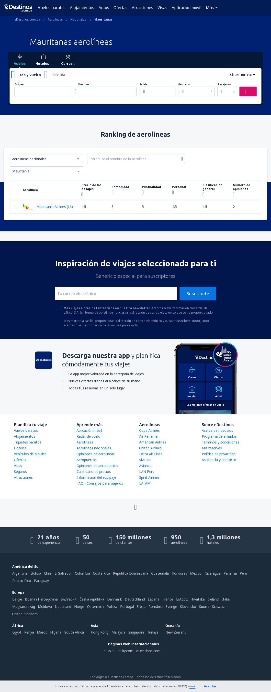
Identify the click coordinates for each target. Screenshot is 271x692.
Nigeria (55, 632)
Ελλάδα (182, 599)
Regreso (184, 84)
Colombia (82, 573)
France (167, 599)
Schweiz (218, 606)
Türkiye (152, 632)
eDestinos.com (148, 650)
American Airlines (152, 442)
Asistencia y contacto (219, 459)
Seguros (20, 471)
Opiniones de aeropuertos (97, 465)
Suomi (204, 606)
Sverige (171, 606)
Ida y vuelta (30, 74)
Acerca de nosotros (217, 430)
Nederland (63, 606)
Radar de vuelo (88, 436)
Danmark (114, 599)
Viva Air (145, 459)
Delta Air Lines (150, 454)
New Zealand (175, 632)
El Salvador (63, 573)
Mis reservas (212, 448)
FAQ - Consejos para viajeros (100, 483)
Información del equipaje (96, 477)
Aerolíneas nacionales (94, 448)
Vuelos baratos (52, 7)
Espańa (153, 599)
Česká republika (91, 599)
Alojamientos (82, 7)
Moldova (45, 606)
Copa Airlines (149, 430)
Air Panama (148, 436)
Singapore (136, 632)
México (196, 573)
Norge (79, 606)
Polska (112, 606)
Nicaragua (212, 573)
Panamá (230, 573)
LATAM (144, 483)
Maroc (42, 632)
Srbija (141, 606)
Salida (143, 84)
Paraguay (41, 580)
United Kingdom (25, 614)
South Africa (74, 632)
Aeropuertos (87, 459)
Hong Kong (100, 632)
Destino (83, 84)
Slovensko (188, 606)
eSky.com (125, 650)
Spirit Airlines (149, 477)
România (155, 606)
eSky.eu (109, 650)
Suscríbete (198, 293)
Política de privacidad (218, 454)
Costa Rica (101, 573)
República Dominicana (130, 573)
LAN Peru (146, 471)
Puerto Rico (21, 580)
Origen (19, 84)
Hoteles (20, 448)
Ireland (213, 599)
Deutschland (135, 599)
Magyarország (23, 606)
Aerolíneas (85, 442)
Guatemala (160, 573)
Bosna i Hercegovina (41, 599)
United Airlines (150, 448)
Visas (162, 7)
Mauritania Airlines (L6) (48, 207)
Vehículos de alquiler (30, 454)
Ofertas (120, 7)
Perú (243, 573)
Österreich (95, 606)
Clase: (234, 75)
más (192, 686)
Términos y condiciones (220, 442)
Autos (104, 7)
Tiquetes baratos (27, 442)
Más (210, 7)
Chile (48, 573)
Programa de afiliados (219, 436)
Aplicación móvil (187, 7)
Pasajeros (224, 84)
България (69, 599)
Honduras (179, 573)
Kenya (29, 632)
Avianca (145, 465)
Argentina (20, 573)
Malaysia (118, 632)
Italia (226, 599)
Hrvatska (198, 599)
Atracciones (142, 7)
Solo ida (58, 74)
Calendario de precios (94, 471)
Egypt (16, 632)
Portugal (127, 606)
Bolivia (36, 573)
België (17, 599)
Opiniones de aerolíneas (96, 454)
